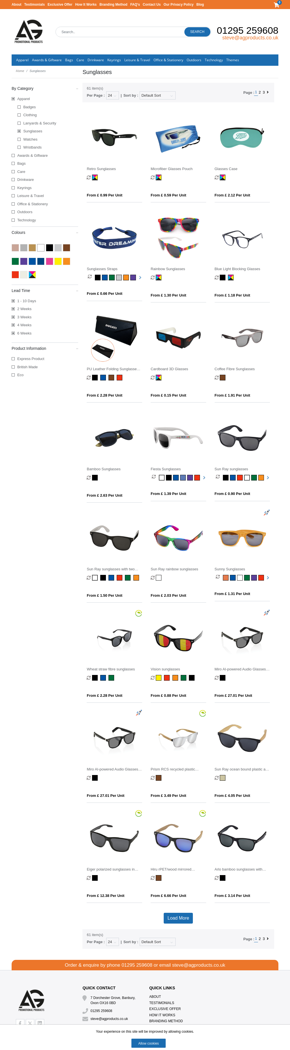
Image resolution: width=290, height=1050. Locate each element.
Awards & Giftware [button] (47, 60)
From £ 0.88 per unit (168, 695)
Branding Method (113, 5)
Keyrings (24, 188)
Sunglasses (32, 131)
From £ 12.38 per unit (105, 896)
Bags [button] (69, 60)
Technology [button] (214, 60)
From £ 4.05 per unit (232, 795)
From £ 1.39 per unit (168, 494)
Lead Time (45, 290)
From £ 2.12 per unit (232, 195)
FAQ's (135, 5)
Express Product (30, 359)
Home (20, 71)
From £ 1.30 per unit (168, 295)
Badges (29, 107)
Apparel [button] (22, 60)
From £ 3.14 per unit (232, 896)
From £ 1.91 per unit (232, 395)
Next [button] (139, 277)
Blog (200, 5)
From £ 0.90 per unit (232, 494)
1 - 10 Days (26, 301)
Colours (45, 232)
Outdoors (24, 212)
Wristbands (32, 147)
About (17, 5)
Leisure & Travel (30, 196)
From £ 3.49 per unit (168, 795)
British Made (27, 367)
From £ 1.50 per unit (104, 595)
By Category (45, 88)
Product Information (45, 348)
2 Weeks (24, 309)
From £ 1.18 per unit (232, 295)
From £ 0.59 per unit (168, 195)
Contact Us (152, 5)
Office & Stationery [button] (168, 60)
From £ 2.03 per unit (168, 595)
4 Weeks (24, 325)
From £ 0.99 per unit (104, 195)
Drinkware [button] (96, 60)
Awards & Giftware (32, 155)
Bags (21, 163)
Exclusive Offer (60, 5)
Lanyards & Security (39, 123)
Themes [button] (232, 60)
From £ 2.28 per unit (104, 395)
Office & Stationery (32, 204)
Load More (178, 918)
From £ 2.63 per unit (104, 495)
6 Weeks (24, 333)
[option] (91, 278)
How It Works (86, 5)
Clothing (30, 115)
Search (197, 32)
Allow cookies (148, 1043)
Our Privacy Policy (178, 5)
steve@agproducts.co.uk (250, 38)
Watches (30, 139)
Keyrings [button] (114, 60)
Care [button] (80, 60)
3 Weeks (24, 317)
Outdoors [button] (194, 60)
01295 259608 (247, 30)
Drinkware (25, 179)
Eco (20, 375)
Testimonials (34, 5)
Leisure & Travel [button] (137, 60)
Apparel (23, 99)
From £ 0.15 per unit (168, 395)
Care (21, 172)
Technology (26, 220)
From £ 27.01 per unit (233, 695)
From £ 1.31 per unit (232, 594)
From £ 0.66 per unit (104, 293)
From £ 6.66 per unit (168, 896)
